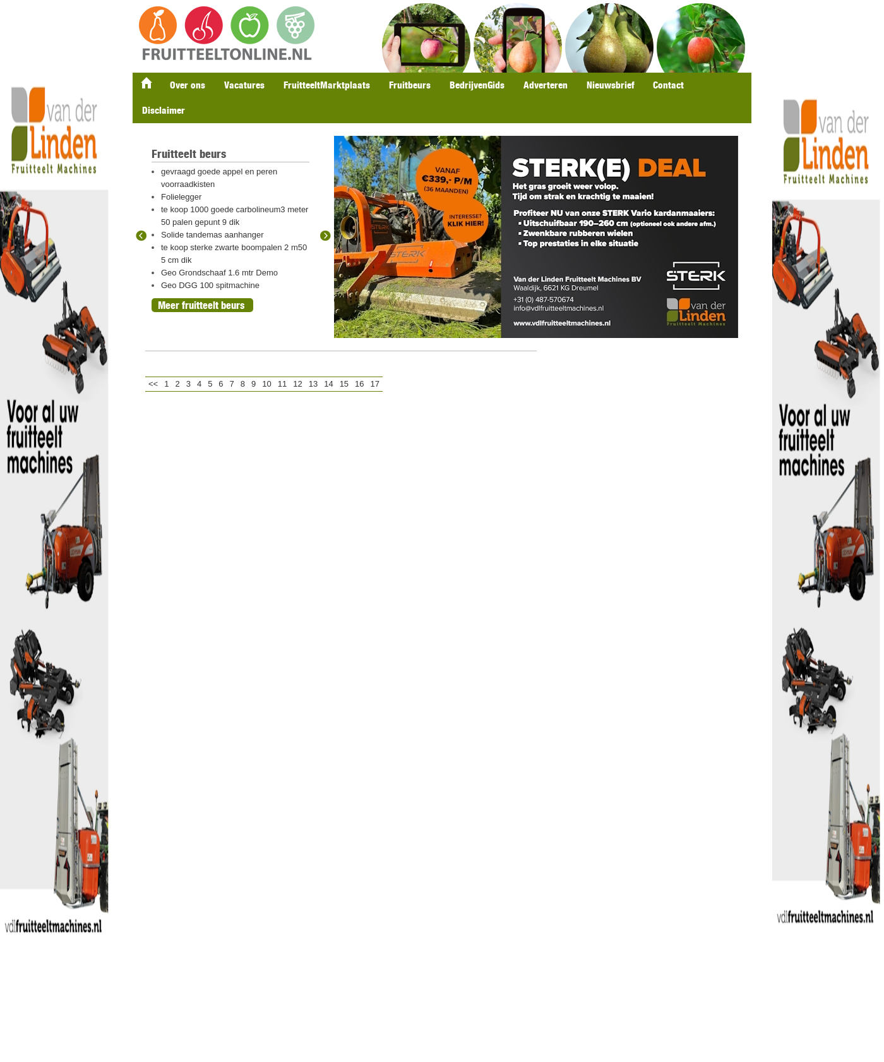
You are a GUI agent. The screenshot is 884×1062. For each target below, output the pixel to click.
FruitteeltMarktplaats (327, 85)
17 (375, 384)
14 (328, 384)
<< (153, 384)
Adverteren (545, 85)
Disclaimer (163, 110)
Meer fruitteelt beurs (201, 305)
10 (266, 384)
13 (313, 384)
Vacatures (244, 85)
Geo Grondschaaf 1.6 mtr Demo (219, 272)
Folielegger (181, 197)
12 (297, 384)
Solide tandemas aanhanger (212, 234)
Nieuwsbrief (610, 85)
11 (282, 384)
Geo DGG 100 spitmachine (210, 285)
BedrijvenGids (477, 85)
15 (344, 384)
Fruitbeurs (410, 85)
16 (359, 384)
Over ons (187, 85)
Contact (668, 85)
